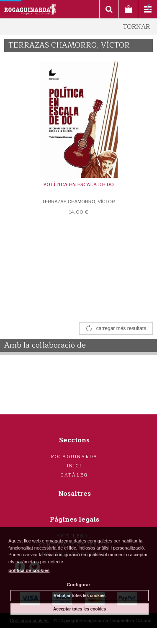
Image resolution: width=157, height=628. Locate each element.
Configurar (78, 584)
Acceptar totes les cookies (79, 609)
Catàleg (74, 475)
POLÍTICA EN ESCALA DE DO (78, 185)
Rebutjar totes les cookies (80, 595)
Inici (74, 466)
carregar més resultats (121, 328)
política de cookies (28, 570)
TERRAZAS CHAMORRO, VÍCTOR (78, 201)
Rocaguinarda (74, 457)
